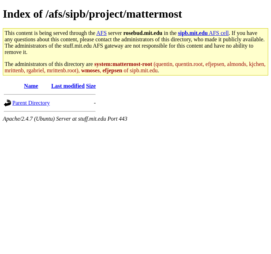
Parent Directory (31, 103)
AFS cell (203, 33)
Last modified (68, 86)
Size (91, 86)
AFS (101, 33)
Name (31, 86)
